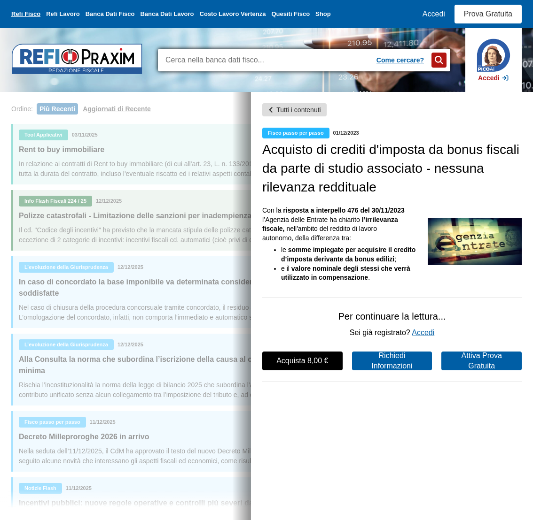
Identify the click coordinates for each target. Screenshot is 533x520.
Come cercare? (400, 60)
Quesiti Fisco (290, 13)
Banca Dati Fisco (110, 13)
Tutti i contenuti (294, 110)
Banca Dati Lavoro (167, 13)
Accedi (434, 14)
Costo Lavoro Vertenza (233, 13)
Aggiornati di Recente (117, 109)
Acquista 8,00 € (302, 361)
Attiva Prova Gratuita (482, 361)
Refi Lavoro (63, 13)
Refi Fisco (25, 13)
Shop (323, 13)
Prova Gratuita (488, 14)
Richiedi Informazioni (391, 361)
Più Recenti (57, 109)
